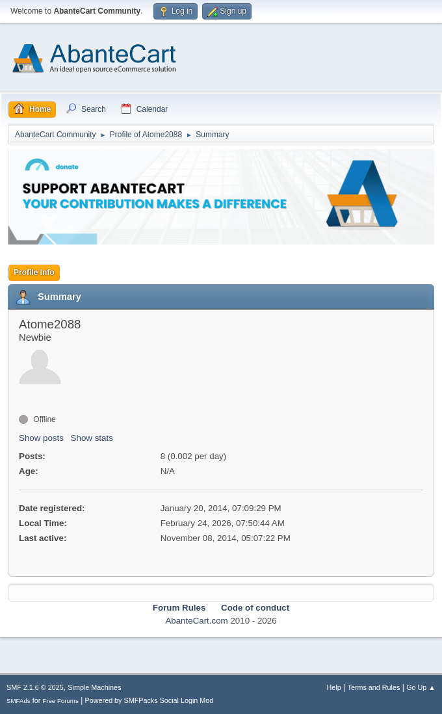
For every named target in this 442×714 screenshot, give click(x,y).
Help (334, 687)
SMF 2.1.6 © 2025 (35, 687)
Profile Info (34, 272)
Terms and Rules (374, 687)
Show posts (41, 438)
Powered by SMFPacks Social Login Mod (149, 700)
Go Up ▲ (421, 687)
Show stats (92, 438)
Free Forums (60, 700)
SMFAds (18, 700)
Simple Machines (94, 687)
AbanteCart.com (196, 621)
